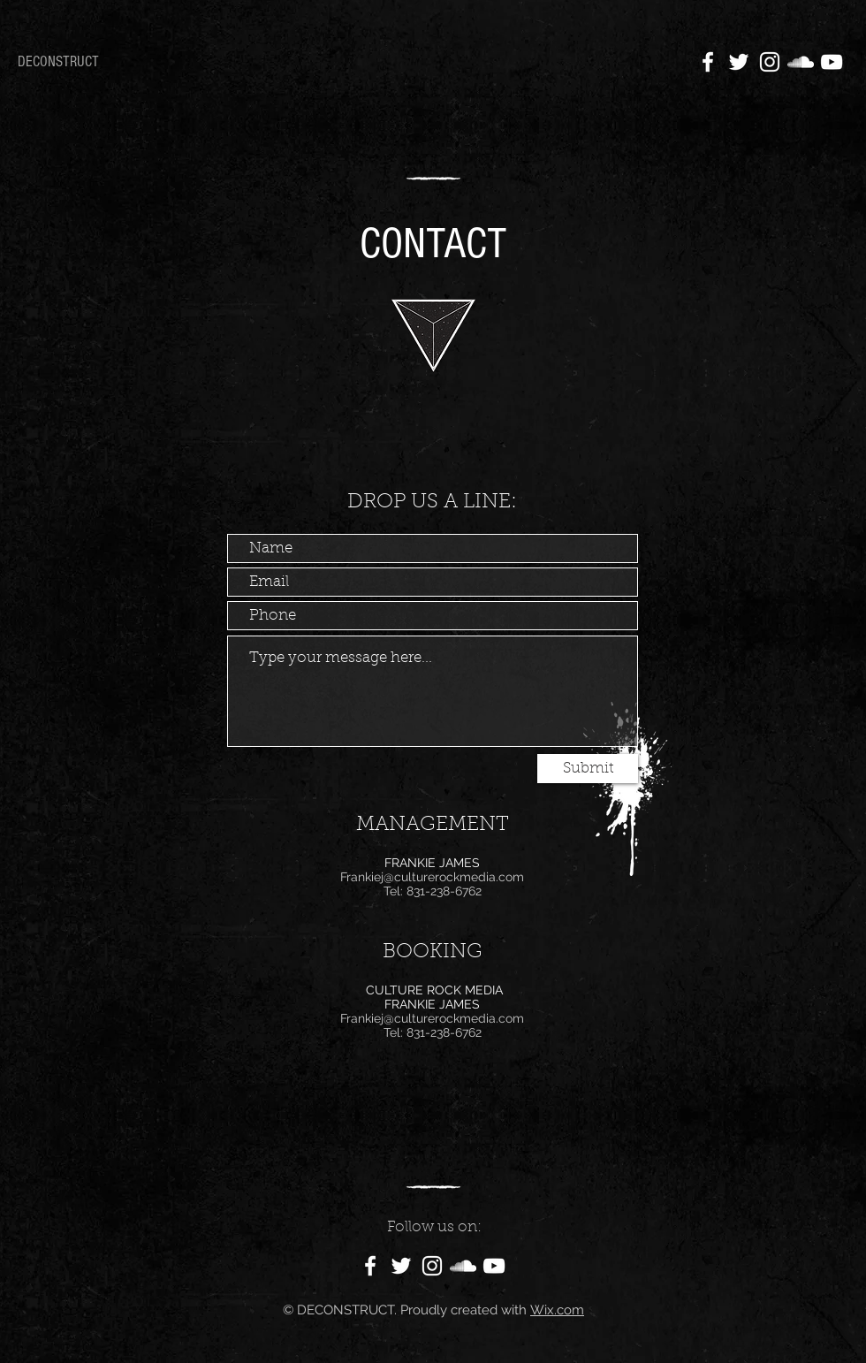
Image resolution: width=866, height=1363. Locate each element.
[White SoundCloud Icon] (800, 62)
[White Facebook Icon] (708, 62)
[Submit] (587, 768)
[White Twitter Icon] (738, 62)
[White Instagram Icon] (769, 62)
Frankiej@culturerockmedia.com (432, 877)
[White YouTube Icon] (831, 62)
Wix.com (557, 1310)
